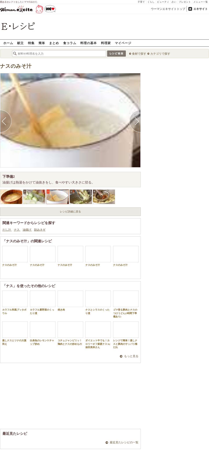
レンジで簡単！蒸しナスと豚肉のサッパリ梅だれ (126, 335)
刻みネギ (40, 229)
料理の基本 (88, 43)
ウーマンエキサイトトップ (168, 9)
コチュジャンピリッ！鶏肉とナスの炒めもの (70, 333)
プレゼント (185, 2)
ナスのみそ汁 (15, 66)
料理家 (106, 43)
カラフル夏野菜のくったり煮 (42, 302)
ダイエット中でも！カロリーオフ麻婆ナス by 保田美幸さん (98, 335)
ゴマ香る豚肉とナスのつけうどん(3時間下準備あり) (126, 304)
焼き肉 (70, 301)
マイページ (123, 43)
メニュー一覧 (200, 2)
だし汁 (7, 229)
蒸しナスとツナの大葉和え (15, 333)
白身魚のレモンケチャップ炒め (42, 333)
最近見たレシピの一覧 (124, 442)
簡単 (41, 43)
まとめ (54, 43)
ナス (17, 229)
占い (174, 2)
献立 (20, 43)
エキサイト (200, 9)
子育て (141, 2)
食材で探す (139, 53)
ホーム (8, 43)
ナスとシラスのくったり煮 (98, 302)
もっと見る (131, 356)
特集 (31, 43)
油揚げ (27, 229)
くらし (151, 2)
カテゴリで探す (160, 53)
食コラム (69, 43)
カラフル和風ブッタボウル (15, 302)
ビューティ (163, 2)
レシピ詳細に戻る (70, 211)
